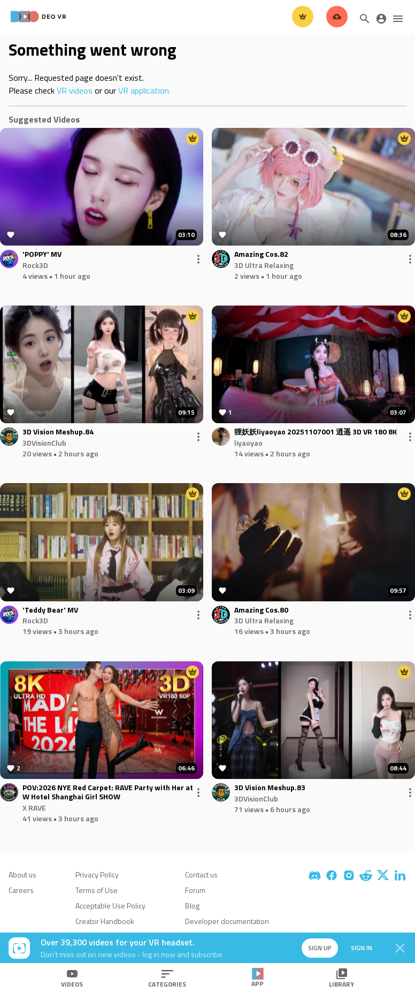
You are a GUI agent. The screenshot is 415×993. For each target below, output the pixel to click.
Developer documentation (227, 921)
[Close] (400, 948)
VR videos (75, 90)
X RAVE (34, 807)
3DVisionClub (44, 442)
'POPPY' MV (42, 254)
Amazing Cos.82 (261, 254)
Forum (195, 890)
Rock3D (35, 265)
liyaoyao (248, 442)
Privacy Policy (97, 874)
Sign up (320, 948)
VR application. (144, 90)
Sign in (361, 948)
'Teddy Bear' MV (50, 610)
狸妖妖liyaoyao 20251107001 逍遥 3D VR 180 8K (315, 432)
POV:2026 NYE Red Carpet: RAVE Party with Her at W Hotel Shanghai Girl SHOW (107, 792)
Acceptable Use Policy (110, 905)
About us (22, 874)
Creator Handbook (104, 921)
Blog (192, 905)
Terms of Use (96, 890)
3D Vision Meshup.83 (269, 787)
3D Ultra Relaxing (264, 265)
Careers (21, 890)
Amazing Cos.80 (261, 610)
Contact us (201, 874)
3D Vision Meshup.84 (58, 432)
